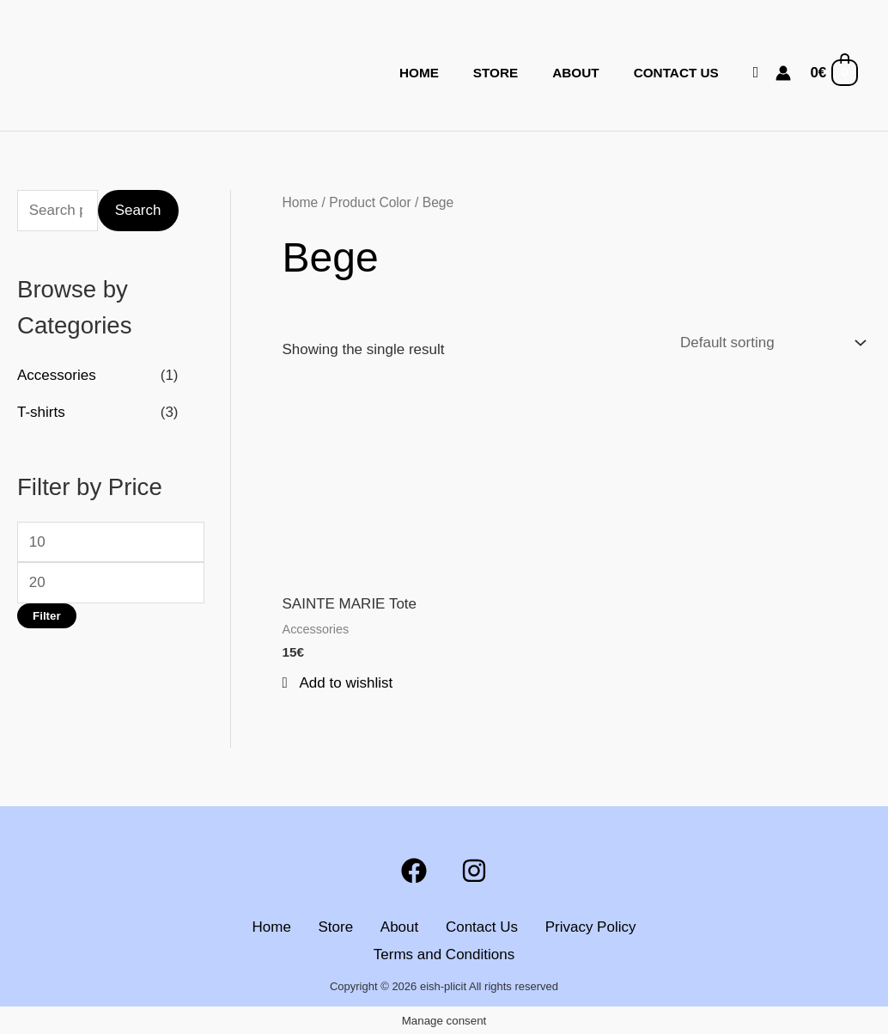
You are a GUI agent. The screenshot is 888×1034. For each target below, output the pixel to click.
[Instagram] (474, 871)
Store (495, 72)
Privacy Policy (587, 927)
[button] (756, 73)
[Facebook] (414, 871)
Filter (47, 615)
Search (138, 210)
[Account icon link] (783, 73)
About (575, 72)
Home (419, 72)
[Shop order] (769, 342)
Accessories (56, 375)
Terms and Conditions (444, 954)
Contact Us (676, 72)
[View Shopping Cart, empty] (833, 73)
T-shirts (41, 412)
